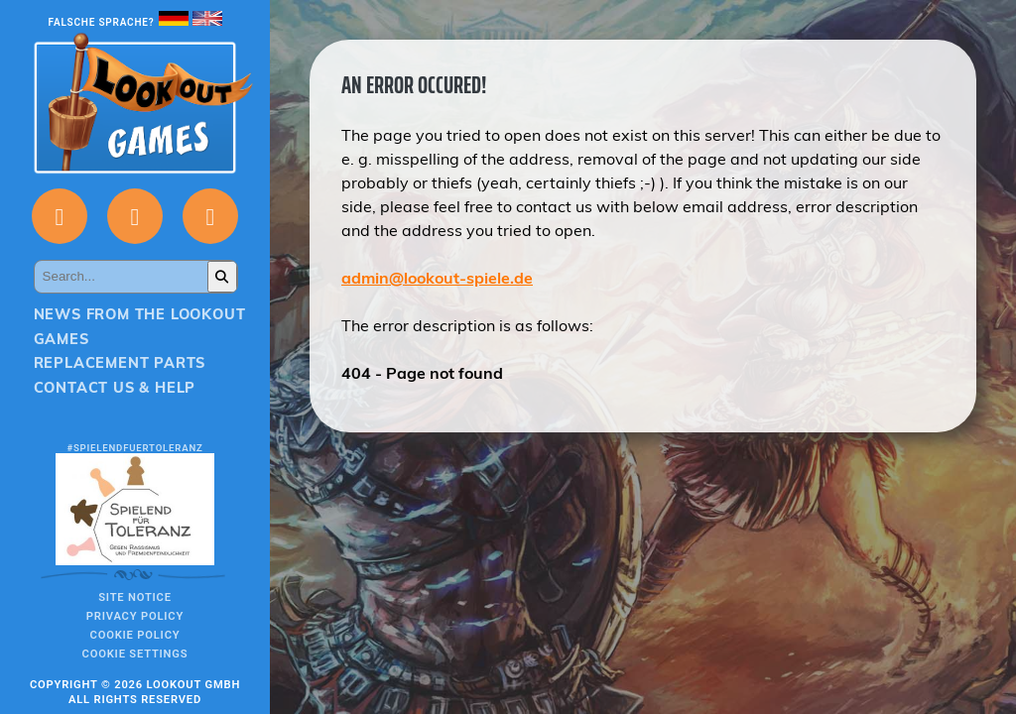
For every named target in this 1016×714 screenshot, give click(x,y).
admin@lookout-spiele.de (437, 278)
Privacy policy (135, 616)
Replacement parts (120, 363)
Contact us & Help (115, 388)
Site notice (135, 597)
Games (61, 339)
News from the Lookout (140, 314)
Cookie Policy (135, 635)
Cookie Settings (135, 654)
